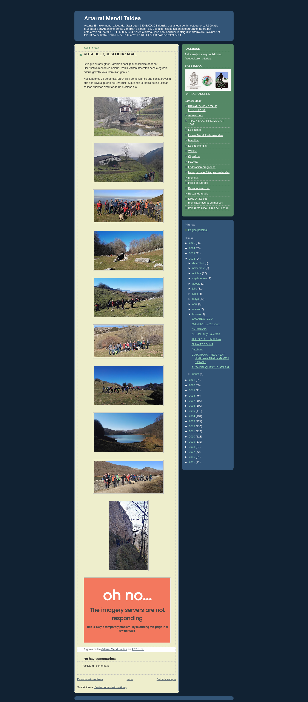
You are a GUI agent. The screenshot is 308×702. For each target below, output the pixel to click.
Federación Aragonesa (202, 167)
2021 (192, 380)
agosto (196, 283)
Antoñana (197, 349)
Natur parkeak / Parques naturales (208, 172)
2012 (192, 426)
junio (195, 293)
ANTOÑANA (199, 329)
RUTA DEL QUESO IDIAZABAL (211, 367)
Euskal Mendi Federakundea (205, 135)
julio (195, 288)
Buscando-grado (198, 193)
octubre (197, 273)
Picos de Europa (198, 182)
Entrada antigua (166, 679)
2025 (192, 243)
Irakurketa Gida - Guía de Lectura (208, 208)
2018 (192, 395)
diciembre (198, 263)
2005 (192, 462)
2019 (192, 390)
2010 (192, 436)
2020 (192, 385)
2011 (192, 431)
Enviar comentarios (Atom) (110, 687)
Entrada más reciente (90, 679)
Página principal (198, 230)
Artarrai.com (195, 115)
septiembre (199, 278)
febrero (197, 314)
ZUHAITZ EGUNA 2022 (206, 323)
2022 (192, 258)
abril (195, 304)
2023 (192, 253)
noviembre (199, 268)
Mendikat (193, 140)
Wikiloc (192, 151)
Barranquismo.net (199, 188)
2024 (192, 248)
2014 (192, 416)
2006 (192, 457)
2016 (192, 405)
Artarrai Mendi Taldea (112, 18)
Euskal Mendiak (197, 145)
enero (196, 373)
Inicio (130, 679)
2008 (192, 446)
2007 (192, 451)
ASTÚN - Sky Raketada (206, 334)
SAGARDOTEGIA (202, 318)
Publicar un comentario (95, 665)
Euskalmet (194, 129)
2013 (192, 421)
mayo (196, 298)
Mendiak (193, 177)
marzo (196, 309)
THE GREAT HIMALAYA (206, 339)
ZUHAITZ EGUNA (203, 344)
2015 (192, 410)
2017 (192, 400)
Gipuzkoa (194, 156)
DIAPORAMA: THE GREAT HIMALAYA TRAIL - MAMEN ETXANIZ (210, 358)
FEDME (193, 161)
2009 (192, 441)
